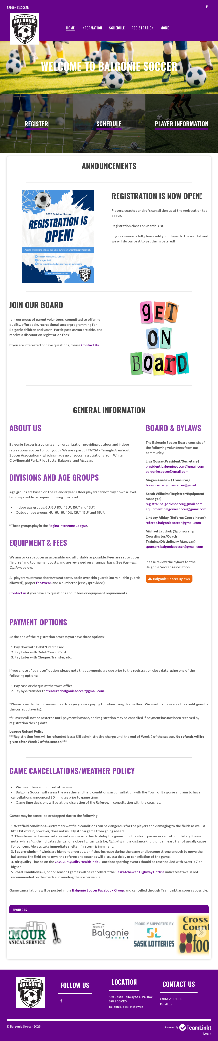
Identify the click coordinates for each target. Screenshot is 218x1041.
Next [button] (201, 932)
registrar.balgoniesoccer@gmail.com (174, 504)
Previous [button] (16, 932)
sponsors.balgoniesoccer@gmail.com (174, 546)
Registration (143, 27)
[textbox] (109, 165)
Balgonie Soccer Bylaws (171, 579)
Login (207, 1033)
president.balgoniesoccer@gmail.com (175, 466)
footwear (43, 583)
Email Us (166, 1004)
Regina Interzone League (68, 525)
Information (92, 27)
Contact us (17, 593)
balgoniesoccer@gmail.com (167, 471)
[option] (159, 934)
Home (70, 27)
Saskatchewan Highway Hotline (140, 872)
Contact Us (90, 345)
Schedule (117, 27)
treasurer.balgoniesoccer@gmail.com (175, 485)
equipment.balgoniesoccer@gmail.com (176, 509)
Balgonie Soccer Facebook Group (98, 890)
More (165, 27)
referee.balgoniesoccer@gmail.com (173, 522)
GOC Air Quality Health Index (77, 862)
